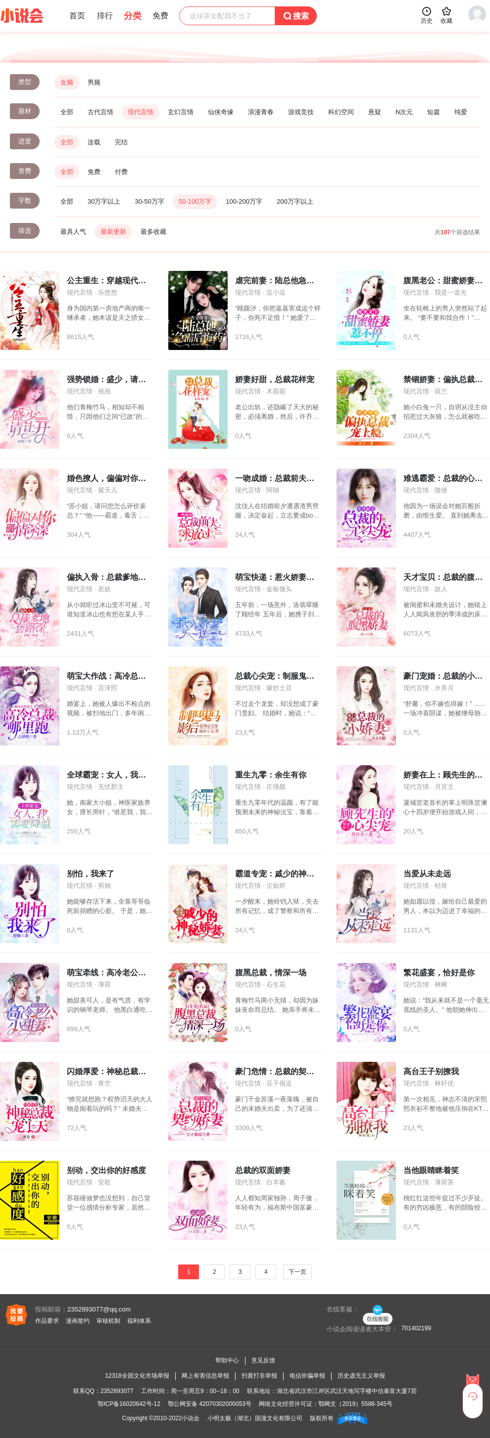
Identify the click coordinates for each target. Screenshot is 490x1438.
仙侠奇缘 (221, 112)
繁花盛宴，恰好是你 (439, 972)
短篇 (433, 112)
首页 (77, 15)
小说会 (190, 1418)
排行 (105, 15)
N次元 (404, 112)
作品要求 (47, 1320)
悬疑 (374, 112)
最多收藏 (153, 231)
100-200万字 (244, 201)
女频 (66, 82)
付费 (121, 171)
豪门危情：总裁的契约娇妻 (282, 1071)
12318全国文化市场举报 (137, 1375)
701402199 (416, 1328)
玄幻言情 (181, 112)
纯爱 (460, 112)
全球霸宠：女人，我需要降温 (118, 775)
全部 (66, 112)
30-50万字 (149, 201)
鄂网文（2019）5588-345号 (355, 1403)
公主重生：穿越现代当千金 (114, 280)
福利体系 (139, 1320)
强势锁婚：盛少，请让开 (110, 379)
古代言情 (100, 112)
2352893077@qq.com (99, 1309)
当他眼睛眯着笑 (431, 1170)
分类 (133, 16)
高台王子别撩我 (431, 1071)
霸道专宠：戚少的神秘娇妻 (282, 874)
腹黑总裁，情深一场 (270, 972)
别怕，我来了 (90, 874)
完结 (121, 142)
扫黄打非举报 (259, 1375)
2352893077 (117, 1391)
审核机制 (108, 1320)
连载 (94, 142)
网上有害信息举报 (205, 1375)
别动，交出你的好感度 (106, 1170)
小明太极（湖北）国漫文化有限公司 (254, 1418)
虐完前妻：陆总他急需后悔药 (286, 280)
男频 (94, 82)
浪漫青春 (261, 112)
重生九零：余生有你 (270, 775)
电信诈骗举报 (307, 1375)
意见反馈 (263, 1360)
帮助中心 (227, 1360)
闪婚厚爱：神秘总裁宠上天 (114, 1071)
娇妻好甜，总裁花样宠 (274, 379)
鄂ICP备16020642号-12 (129, 1403)
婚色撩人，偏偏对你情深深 (114, 478)
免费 (94, 171)
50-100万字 (195, 201)
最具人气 (73, 231)
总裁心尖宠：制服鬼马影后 (282, 676)
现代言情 (140, 112)
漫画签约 (78, 1320)
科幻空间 (341, 112)
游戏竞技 (301, 112)
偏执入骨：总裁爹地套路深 (114, 577)
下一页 (297, 1271)
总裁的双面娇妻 (263, 1170)
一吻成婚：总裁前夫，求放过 (286, 478)
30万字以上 (104, 201)
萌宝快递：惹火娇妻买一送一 (286, 577)
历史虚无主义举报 (361, 1375)
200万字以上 (295, 201)
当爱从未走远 (427, 874)
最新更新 (113, 231)
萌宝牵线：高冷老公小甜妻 (114, 972)
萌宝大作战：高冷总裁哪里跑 (118, 676)
